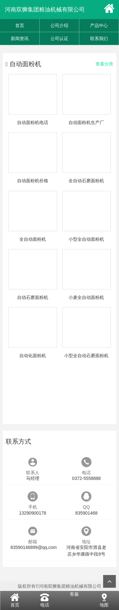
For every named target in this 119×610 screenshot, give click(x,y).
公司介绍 (59, 25)
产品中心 (99, 25)
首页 (19, 25)
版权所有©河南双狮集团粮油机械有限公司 (59, 586)
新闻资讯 (20, 38)
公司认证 (59, 38)
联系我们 (99, 38)
